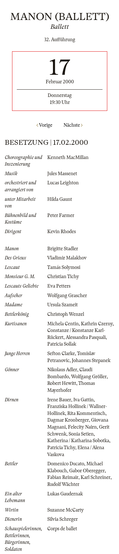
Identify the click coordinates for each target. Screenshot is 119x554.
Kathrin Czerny (97, 323)
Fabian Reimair (62, 477)
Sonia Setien (81, 433)
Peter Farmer (60, 215)
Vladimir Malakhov (67, 257)
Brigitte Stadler (62, 248)
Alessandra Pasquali (86, 337)
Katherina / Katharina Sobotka (78, 440)
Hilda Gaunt (59, 199)
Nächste (73, 125)
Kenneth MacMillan (68, 157)
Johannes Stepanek (91, 360)
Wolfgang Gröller (89, 376)
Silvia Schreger (62, 519)
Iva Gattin (83, 399)
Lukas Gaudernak (65, 493)
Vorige (44, 125)
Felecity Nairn (82, 427)
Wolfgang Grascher (67, 295)
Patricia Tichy (61, 447)
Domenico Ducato (65, 463)
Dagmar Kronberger (68, 420)
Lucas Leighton (63, 182)
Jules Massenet (62, 173)
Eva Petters (58, 286)
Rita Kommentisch (86, 413)
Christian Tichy (63, 276)
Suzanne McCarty (65, 510)
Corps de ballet (62, 528)
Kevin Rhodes (61, 231)
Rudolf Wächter (63, 484)
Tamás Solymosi (63, 267)
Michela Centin (63, 323)
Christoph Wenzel (65, 314)
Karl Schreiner (95, 477)
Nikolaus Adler (62, 369)
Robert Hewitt (61, 383)
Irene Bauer (59, 399)
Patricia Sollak (61, 344)
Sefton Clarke (61, 353)
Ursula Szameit (62, 304)
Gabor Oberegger (87, 470)
